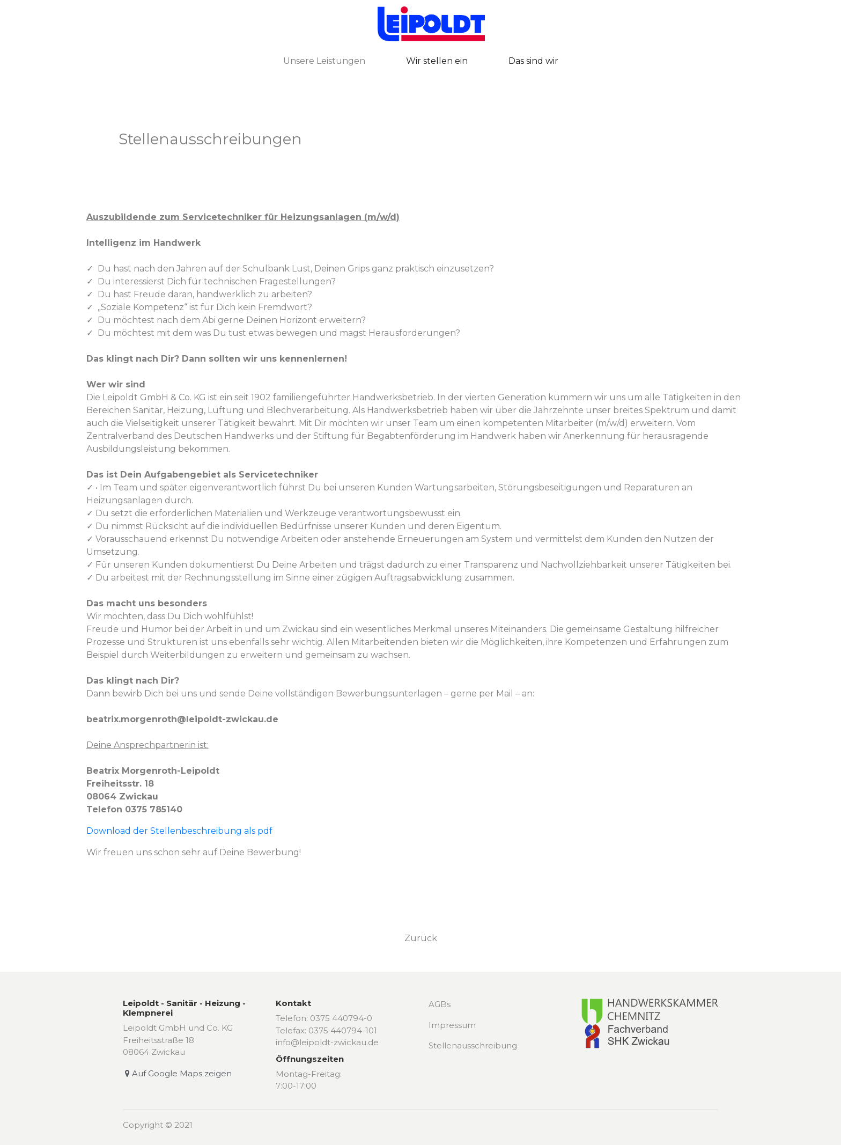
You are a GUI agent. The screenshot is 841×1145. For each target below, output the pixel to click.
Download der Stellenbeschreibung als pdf (179, 831)
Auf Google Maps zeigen (177, 1073)
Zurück (420, 938)
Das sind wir (533, 61)
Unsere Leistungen (324, 61)
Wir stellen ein (437, 61)
